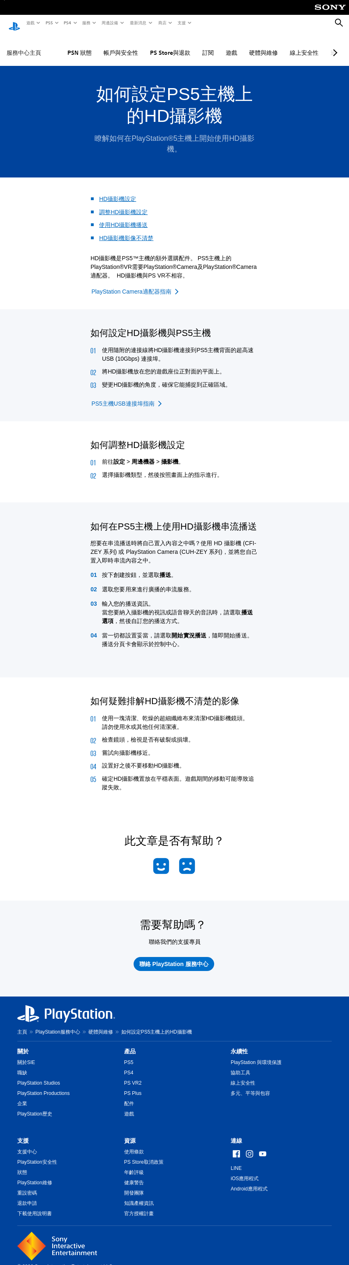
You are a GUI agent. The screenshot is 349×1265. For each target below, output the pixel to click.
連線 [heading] (236, 1133)
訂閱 (208, 45)
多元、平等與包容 (250, 1085)
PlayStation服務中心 (57, 1024)
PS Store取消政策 (144, 1154)
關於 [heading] (23, 1043)
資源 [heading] (130, 1133)
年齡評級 (134, 1164)
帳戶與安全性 (121, 45)
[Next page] (333, 45)
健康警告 (134, 1175)
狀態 (22, 1164)
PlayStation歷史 (34, 1106)
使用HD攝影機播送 (123, 217)
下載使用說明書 (34, 1206)
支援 (181, 23)
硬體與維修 (263, 45)
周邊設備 (109, 23)
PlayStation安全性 (37, 1154)
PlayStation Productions (43, 1085)
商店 (162, 23)
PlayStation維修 (34, 1175)
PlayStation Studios (38, 1075)
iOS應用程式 (245, 1171)
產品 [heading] (130, 1043)
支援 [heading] (23, 1133)
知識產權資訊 (139, 1195)
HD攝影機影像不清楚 (126, 230)
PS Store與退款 (170, 45)
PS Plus (133, 1085)
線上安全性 (304, 45)
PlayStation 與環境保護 (256, 1054)
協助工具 (240, 1065)
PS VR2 (133, 1075)
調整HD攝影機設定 (123, 204)
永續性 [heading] (239, 1043)
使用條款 (134, 1144)
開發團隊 (134, 1185)
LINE (236, 1160)
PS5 (48, 23)
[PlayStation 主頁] (14, 23)
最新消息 (137, 23)
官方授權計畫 (139, 1206)
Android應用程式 (249, 1181)
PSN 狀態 (79, 45)
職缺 (22, 1065)
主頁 (22, 1024)
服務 (86, 23)
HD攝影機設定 (117, 191)
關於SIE (26, 1054)
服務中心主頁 (24, 45)
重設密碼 (27, 1185)
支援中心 (27, 1144)
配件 (129, 1096)
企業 (22, 1096)
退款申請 (27, 1195)
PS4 (67, 23)
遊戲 (30, 23)
